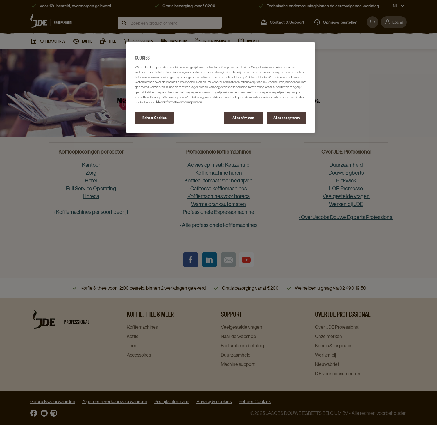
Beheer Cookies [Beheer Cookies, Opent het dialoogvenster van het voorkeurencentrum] (154, 117)
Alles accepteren (286, 117)
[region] (220, 87)
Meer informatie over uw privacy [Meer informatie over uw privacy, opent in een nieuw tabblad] (179, 101)
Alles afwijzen (243, 117)
